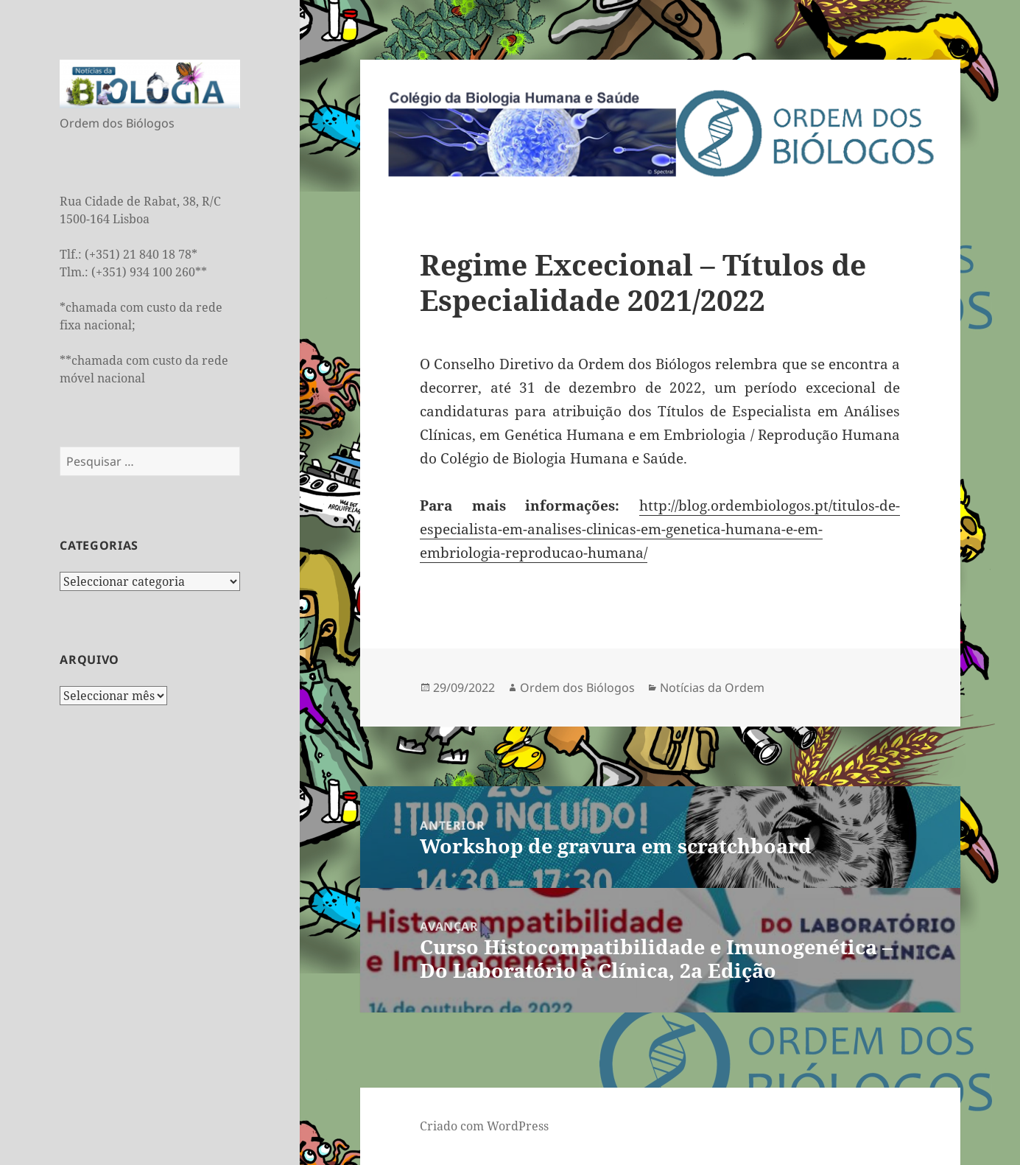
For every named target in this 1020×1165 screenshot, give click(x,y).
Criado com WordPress (484, 1126)
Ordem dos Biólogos (577, 687)
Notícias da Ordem (712, 687)
